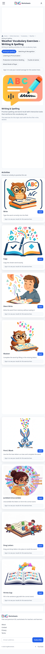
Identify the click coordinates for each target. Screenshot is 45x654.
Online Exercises (14, 36)
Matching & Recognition (26, 51)
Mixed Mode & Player (10, 64)
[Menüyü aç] (4, 3)
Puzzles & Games (33, 60)
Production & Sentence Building (13, 60)
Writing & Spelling (9, 51)
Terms (4, 633)
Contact (4, 627)
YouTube (40, 647)
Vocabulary (24, 36)
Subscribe (38, 640)
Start (40, 212)
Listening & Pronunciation (11, 56)
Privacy (4, 630)
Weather (32, 36)
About (4, 625)
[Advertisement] (22, 20)
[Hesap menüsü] (41, 3)
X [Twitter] (35, 647)
